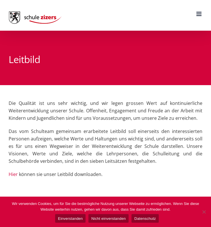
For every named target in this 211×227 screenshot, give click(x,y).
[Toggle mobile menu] (199, 14)
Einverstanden (70, 218)
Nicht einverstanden (108, 218)
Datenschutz (145, 218)
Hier (13, 174)
